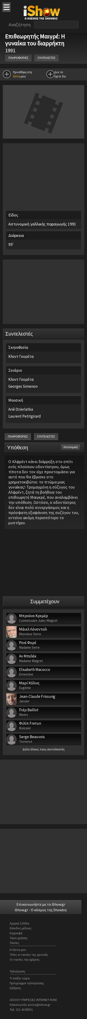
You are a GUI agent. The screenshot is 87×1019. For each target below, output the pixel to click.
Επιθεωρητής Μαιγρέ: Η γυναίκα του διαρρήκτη (35, 39)
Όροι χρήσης (19, 938)
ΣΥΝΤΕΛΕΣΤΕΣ (46, 58)
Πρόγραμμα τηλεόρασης (27, 983)
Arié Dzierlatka (20, 409)
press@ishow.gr (39, 1005)
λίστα (16, 76)
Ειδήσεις (15, 988)
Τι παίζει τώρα (20, 978)
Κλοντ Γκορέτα (21, 356)
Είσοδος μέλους (21, 928)
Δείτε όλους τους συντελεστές (44, 749)
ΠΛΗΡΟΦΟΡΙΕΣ (18, 58)
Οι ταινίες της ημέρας (25, 959)
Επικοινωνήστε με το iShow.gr (40, 904)
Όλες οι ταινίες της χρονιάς (29, 954)
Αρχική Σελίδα (19, 923)
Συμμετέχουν (44, 601)
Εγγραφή (16, 933)
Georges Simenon (23, 386)
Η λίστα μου (18, 950)
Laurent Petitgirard (24, 416)
